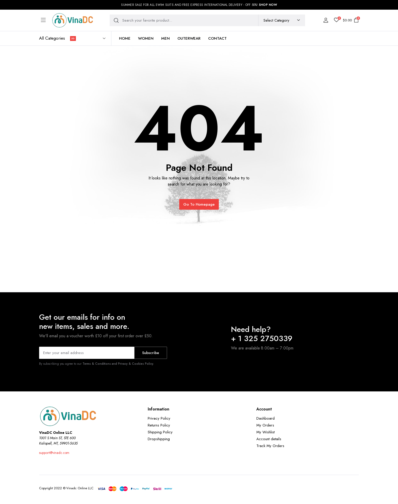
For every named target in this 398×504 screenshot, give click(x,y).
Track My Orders (270, 446)
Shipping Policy (160, 432)
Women (146, 38)
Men (165, 38)
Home (124, 38)
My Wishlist (265, 432)
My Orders (265, 425)
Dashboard (265, 418)
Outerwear (189, 38)
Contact (217, 38)
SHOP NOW (268, 5)
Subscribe (150, 353)
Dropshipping (159, 439)
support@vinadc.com (54, 452)
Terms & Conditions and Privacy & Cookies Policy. (118, 363)
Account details (268, 439)
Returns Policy (159, 425)
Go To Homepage (199, 204)
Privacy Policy (159, 418)
